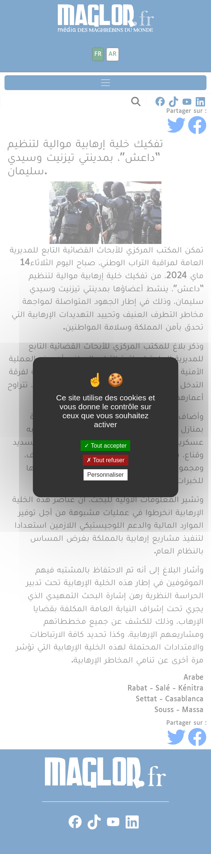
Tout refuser (105, 460)
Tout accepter (105, 445)
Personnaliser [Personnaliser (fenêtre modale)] (105, 475)
